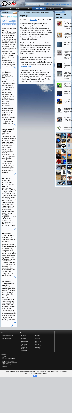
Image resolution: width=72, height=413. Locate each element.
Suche (62, 8)
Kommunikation (38, 337)
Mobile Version (50, 4)
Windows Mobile (25, 348)
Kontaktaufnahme (6, 337)
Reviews (27, 8)
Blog (3, 16)
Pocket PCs (37, 340)
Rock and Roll (38, 341)
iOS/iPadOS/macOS (25, 337)
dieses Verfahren (26, 66)
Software (37, 342)
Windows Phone (38, 348)
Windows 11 (24, 347)
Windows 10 (37, 345)
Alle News (12, 326)
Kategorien (51, 8)
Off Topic (23, 340)
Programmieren (24, 341)
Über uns (3, 332)
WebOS (37, 344)
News (18, 8)
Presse (4, 334)
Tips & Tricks (39, 8)
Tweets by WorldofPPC (60, 11)
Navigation (37, 338)
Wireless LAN (24, 350)
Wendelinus (23, 345)
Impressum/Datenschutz (63, 4)
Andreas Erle (33, 20)
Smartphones (24, 342)
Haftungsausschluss (6, 338)
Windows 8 (37, 347)
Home (10, 8)
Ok (35, 375)
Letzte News (6, 13)
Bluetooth (23, 335)
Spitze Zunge (24, 344)
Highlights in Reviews (61, 16)
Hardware (37, 335)
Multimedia (23, 338)
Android (23, 334)
